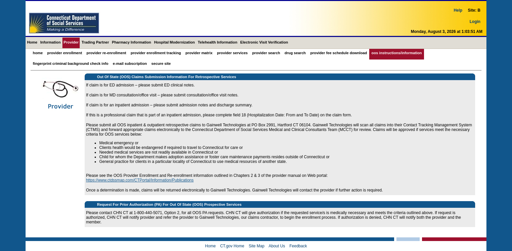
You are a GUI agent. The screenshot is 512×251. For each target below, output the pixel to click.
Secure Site (161, 63)
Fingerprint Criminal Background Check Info (71, 63)
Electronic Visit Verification (264, 42)
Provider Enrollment (64, 53)
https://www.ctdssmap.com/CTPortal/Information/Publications (140, 180)
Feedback (298, 246)
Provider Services (232, 53)
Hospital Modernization (174, 42)
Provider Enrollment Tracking (155, 53)
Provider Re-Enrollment (106, 53)
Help (458, 15)
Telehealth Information (217, 42)
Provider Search (266, 53)
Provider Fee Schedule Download (338, 53)
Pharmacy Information (131, 42)
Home (32, 42)
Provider (71, 42)
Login (474, 26)
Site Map (256, 246)
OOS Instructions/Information (397, 53)
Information (50, 42)
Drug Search (295, 53)
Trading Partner (95, 42)
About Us (277, 246)
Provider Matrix (199, 53)
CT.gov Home (232, 246)
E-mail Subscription (130, 63)
